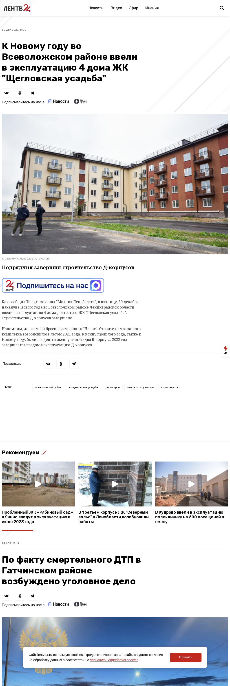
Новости (96, 8)
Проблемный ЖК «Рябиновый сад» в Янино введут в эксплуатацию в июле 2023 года (37, 517)
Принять (185, 657)
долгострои (113, 387)
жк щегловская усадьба (83, 387)
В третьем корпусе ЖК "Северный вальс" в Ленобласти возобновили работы (113, 517)
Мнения (152, 8)
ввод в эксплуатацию (140, 387)
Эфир (133, 8)
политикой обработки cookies (114, 660)
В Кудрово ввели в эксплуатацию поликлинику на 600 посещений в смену (189, 517)
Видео (116, 8)
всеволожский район (48, 387)
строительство (170, 387)
